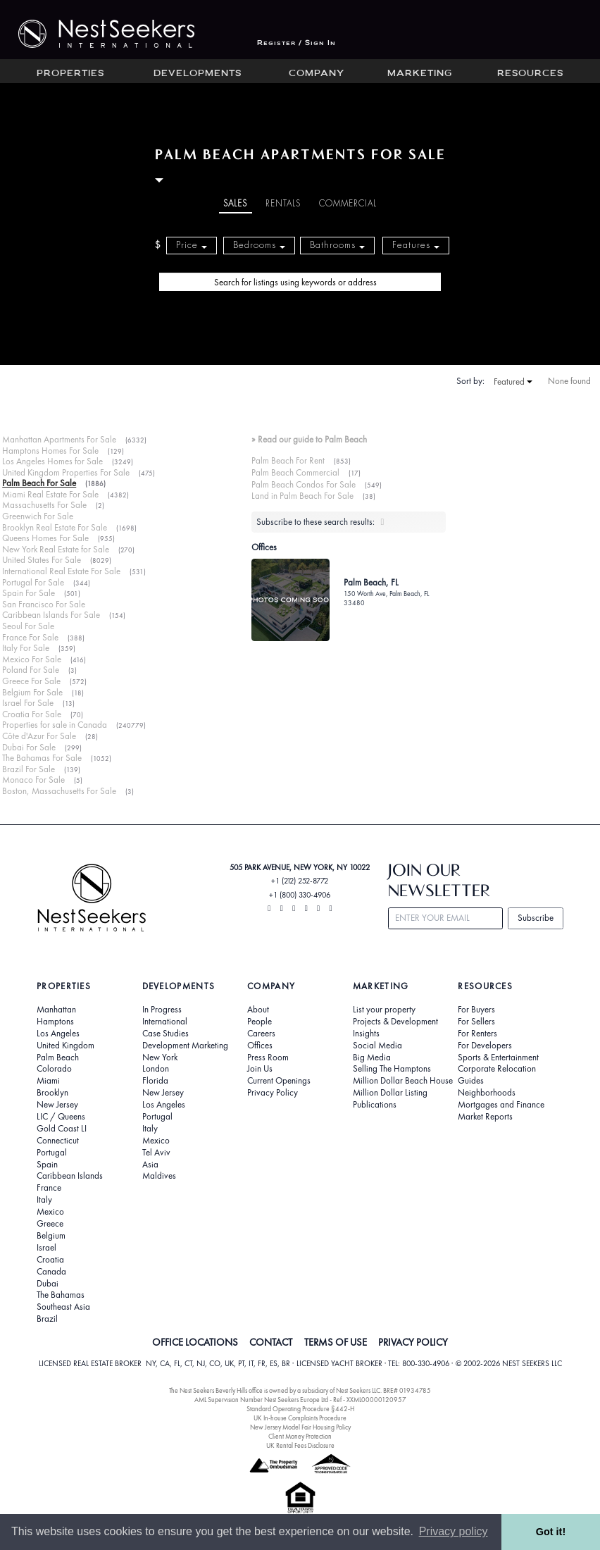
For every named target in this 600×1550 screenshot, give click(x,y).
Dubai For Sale (29, 747)
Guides (471, 1080)
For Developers (485, 1045)
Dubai (47, 1283)
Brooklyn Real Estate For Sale (54, 527)
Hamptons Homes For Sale (50, 451)
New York (159, 1057)
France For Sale (30, 637)
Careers (261, 1033)
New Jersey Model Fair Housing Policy (300, 1427)
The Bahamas (61, 1295)
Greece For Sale (31, 681)
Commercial (348, 203)
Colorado (54, 1068)
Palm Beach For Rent (288, 460)
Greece (50, 1223)
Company (316, 74)
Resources (530, 74)
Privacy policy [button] (453, 1531)
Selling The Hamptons (392, 1068)
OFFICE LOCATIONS (195, 1342)
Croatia (50, 1259)
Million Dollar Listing (390, 1092)
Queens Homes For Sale (45, 538)
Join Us (260, 1068)
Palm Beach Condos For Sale (303, 484)
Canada (51, 1271)
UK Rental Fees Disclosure (300, 1445)
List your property (384, 1009)
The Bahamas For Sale (42, 758)
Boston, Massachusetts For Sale (59, 791)
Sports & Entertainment (498, 1057)
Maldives (159, 1176)
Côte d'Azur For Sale (39, 736)
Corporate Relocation (497, 1068)
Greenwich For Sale (37, 516)
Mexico (50, 1211)
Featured (513, 382)
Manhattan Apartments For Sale (59, 439)
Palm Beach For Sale (39, 483)
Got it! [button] (550, 1531)
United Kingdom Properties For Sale (66, 472)
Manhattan (56, 1009)
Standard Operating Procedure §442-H (300, 1408)
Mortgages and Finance (501, 1104)
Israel (46, 1247)
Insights (366, 1033)
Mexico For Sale (31, 659)
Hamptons (55, 1021)
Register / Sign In (296, 43)
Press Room (268, 1057)
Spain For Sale (28, 593)
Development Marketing (185, 1045)
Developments (198, 74)
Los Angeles (58, 1033)
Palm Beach (58, 1057)
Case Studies (165, 1033)
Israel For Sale (28, 703)
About (258, 1009)
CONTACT (270, 1342)
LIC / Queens (61, 1116)
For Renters (477, 1033)
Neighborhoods (486, 1092)
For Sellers (476, 1021)
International (164, 1021)
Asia (150, 1164)
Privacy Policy (272, 1092)
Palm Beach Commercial (295, 472)
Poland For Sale (30, 670)
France (49, 1188)
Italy (44, 1199)
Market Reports (485, 1116)
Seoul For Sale (28, 626)
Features (415, 245)
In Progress (162, 1009)
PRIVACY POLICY (413, 1342)
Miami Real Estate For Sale (50, 494)
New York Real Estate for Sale (55, 549)
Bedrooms (259, 245)
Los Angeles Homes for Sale (52, 461)
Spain (47, 1164)
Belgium (51, 1235)
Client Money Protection (300, 1436)
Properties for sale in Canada (54, 725)
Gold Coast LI (62, 1128)
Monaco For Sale (33, 780)
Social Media (377, 1045)
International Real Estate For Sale (61, 571)
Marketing (419, 74)
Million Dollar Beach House (403, 1080)
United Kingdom (65, 1045)
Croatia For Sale (31, 714)
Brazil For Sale (28, 769)
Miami (48, 1080)
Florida (155, 1080)
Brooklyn (52, 1092)
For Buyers (476, 1009)
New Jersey (57, 1104)
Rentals (283, 203)
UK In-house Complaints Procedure (300, 1417)
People (259, 1021)
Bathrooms (337, 245)
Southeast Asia (63, 1307)
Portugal (52, 1152)
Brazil (47, 1319)
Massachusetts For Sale (44, 505)
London (155, 1068)
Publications (374, 1104)
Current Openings (279, 1080)
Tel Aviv (156, 1152)
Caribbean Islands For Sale (51, 615)
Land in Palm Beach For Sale (302, 496)
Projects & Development (395, 1021)
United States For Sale (41, 560)
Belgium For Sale (32, 692)
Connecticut (58, 1140)
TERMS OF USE (335, 1342)
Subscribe (536, 918)
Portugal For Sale (33, 582)
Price (191, 245)
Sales (235, 203)
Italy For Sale (25, 648)
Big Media (372, 1057)
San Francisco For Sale (43, 604)
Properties (70, 74)
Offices (260, 1045)
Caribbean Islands (70, 1176)
